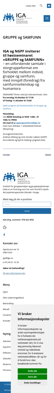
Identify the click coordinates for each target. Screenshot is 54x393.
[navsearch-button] (41, 6)
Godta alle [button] (32, 371)
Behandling (8, 303)
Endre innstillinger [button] (32, 383)
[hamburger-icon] (47, 18)
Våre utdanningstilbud (13, 297)
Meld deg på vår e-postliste (17, 199)
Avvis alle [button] (32, 377)
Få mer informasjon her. (14, 273)
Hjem (5, 292)
